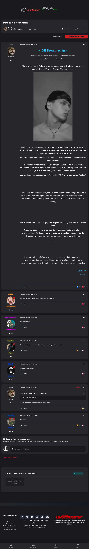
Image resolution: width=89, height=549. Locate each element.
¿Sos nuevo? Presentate (29, 30)
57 (11, 356)
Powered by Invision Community (35, 527)
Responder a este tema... (20, 449)
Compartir (65, 29)
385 (11, 379)
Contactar (10, 528)
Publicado (28, 44)
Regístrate (47, 441)
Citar (25, 287)
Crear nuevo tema (57, 36)
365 (11, 310)
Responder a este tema (76, 36)
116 (11, 431)
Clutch (42, 393)
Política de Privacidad (9, 526)
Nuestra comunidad (10, 530)
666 (11, 333)
